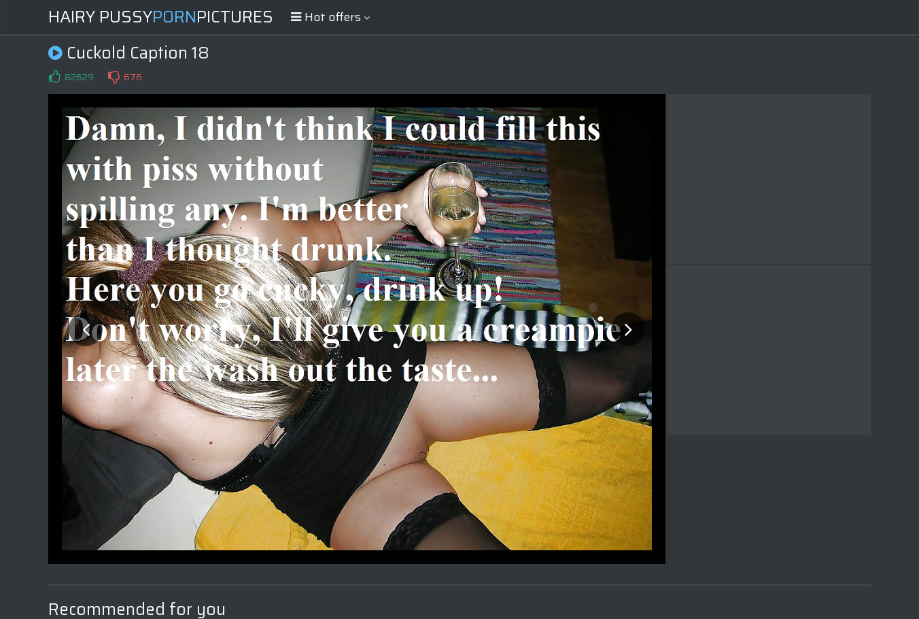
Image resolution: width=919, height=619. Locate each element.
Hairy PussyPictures (160, 17)
